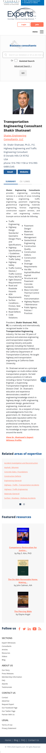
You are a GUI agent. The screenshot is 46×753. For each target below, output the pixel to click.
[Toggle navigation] (42, 31)
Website (24, 171)
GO (22, 73)
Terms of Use (7, 725)
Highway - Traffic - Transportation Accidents (21, 485)
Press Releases (8, 673)
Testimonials (7, 687)
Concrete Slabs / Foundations (16, 472)
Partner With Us (8, 714)
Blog (3, 660)
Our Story (6, 670)
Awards (5, 684)
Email (10, 171)
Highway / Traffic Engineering (16, 489)
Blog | (17, 740)
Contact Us (33, 740)
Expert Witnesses (9, 643)
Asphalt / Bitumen (11, 467)
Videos (4, 656)
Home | (9, 740)
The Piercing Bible (23, 611)
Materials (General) (12, 494)
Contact (5, 697)
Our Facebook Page (9, 708)
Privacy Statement (9, 728)
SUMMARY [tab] (11, 181)
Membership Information (12, 677)
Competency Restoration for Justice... (23, 549)
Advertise (5, 701)
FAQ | (24, 740)
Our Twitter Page (8, 711)
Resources (6, 653)
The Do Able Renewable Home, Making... (23, 581)
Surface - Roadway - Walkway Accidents (20, 498)
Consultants (6, 646)
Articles (5, 649)
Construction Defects (12, 476)
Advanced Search (22, 66)
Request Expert (8, 704)
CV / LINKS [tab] (25, 181)
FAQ (3, 680)
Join (37, 24)
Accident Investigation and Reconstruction (21, 463)
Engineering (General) (13, 481)
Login (23, 24)
